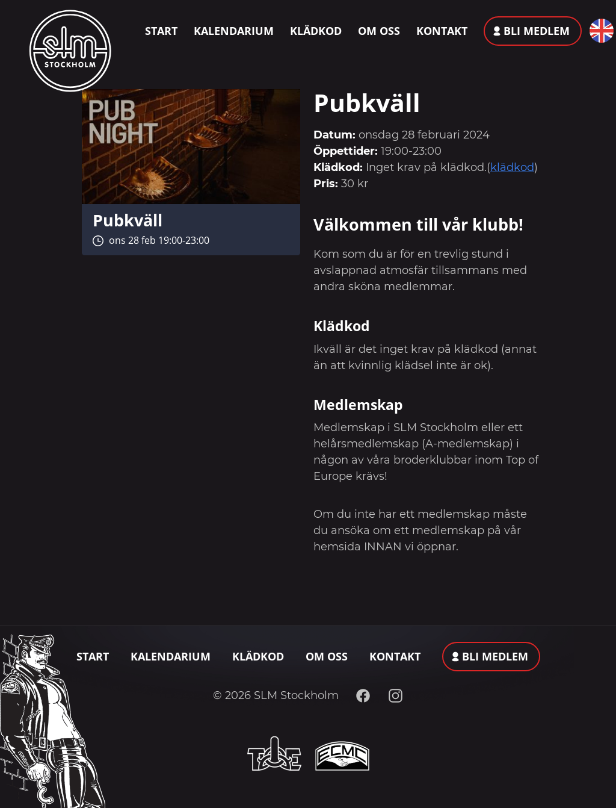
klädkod (512, 167)
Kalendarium (234, 30)
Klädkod (316, 30)
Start (161, 30)
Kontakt (441, 30)
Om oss (379, 30)
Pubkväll (127, 220)
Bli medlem (537, 30)
